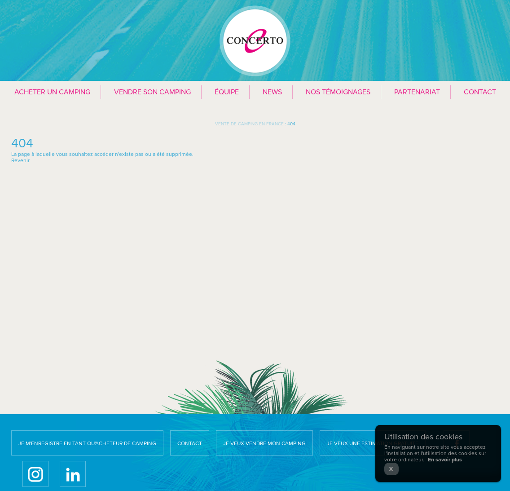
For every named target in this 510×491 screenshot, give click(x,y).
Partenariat (417, 92)
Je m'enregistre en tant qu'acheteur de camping (87, 443)
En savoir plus (445, 459)
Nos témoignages (338, 92)
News (272, 92)
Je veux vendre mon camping (264, 443)
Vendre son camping (152, 92)
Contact (480, 92)
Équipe (227, 92)
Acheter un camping (52, 92)
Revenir (20, 160)
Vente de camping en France (249, 124)
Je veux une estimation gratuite (372, 443)
